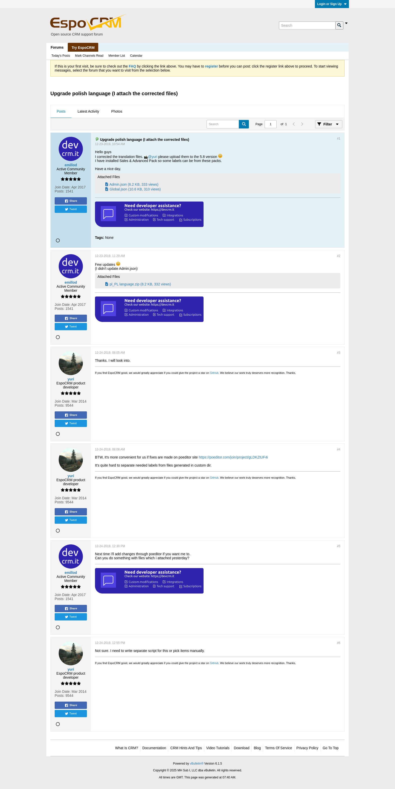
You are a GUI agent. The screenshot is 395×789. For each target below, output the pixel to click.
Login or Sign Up (332, 4)
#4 (338, 449)
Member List (116, 55)
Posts (61, 111)
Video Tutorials (217, 748)
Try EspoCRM (83, 48)
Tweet (71, 209)
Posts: (59, 191)
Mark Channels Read (89, 55)
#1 (338, 138)
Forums (57, 47)
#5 (338, 546)
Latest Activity (88, 111)
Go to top (331, 748)
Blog (257, 748)
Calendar (136, 55)
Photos (116, 111)
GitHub (214, 372)
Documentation (154, 748)
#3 (338, 352)
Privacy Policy (307, 748)
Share (70, 201)
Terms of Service (278, 748)
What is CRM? (126, 748)
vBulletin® (197, 763)
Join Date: (63, 187)
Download (241, 748)
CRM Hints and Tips (186, 748)
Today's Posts (60, 55)
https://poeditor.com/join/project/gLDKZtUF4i (233, 457)
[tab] (61, 111)
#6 (338, 643)
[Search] (307, 25)
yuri (154, 157)
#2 (338, 256)
